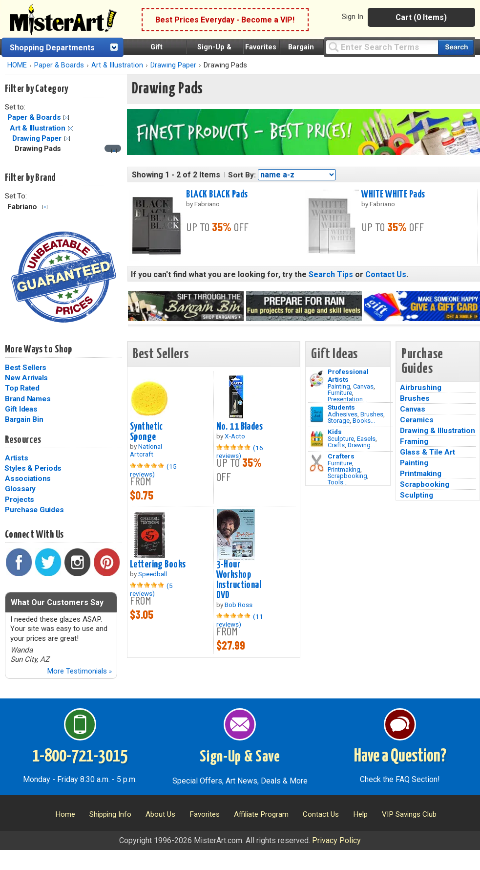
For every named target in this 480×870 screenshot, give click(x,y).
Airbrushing (420, 387)
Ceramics (417, 419)
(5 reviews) (151, 589)
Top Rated (22, 388)
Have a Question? (400, 756)
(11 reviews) (239, 620)
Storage (339, 420)
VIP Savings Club (409, 814)
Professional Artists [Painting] (348, 375)
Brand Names (27, 398)
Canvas (363, 386)
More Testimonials (79, 671)
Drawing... (361, 445)
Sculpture (341, 438)
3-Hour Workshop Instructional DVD (239, 580)
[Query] (382, 47)
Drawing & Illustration (437, 430)
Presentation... (347, 399)
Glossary (20, 488)
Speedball (152, 574)
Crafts (336, 445)
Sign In (352, 16)
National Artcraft (146, 450)
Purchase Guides (34, 509)
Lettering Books (158, 564)
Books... (364, 420)
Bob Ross (238, 605)
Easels (366, 438)
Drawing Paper (37, 138)
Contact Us (385, 274)
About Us (160, 814)
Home (65, 814)
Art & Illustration (117, 65)
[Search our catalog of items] (456, 47)
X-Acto (235, 436)
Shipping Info (110, 814)
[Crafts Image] (317, 439)
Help (360, 814)
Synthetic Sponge (146, 432)
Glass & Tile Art (427, 452)
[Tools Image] (317, 463)
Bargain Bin (24, 419)
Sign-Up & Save (240, 757)
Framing (414, 441)
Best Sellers (25, 367)
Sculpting (416, 495)
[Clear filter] (114, 151)
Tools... (338, 482)
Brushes (371, 414)
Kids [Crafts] (335, 431)
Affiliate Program (261, 814)
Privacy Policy (336, 840)
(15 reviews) (153, 470)
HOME (17, 65)
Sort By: (242, 175)
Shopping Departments (52, 47)
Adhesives (342, 414)
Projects (19, 499)
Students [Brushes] (341, 407)
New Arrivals (26, 377)
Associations (28, 478)
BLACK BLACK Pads (217, 194)
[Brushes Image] (317, 414)
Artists (16, 458)
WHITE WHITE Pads (393, 194)
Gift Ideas (21, 409)
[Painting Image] (317, 379)
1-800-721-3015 (79, 756)
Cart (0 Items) (421, 17)
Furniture (340, 392)
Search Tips (331, 274)
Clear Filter (66, 117)
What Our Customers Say (57, 602)
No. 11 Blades (239, 427)
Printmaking (344, 469)
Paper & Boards (59, 65)
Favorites (260, 47)
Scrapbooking (347, 475)
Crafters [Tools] (341, 456)
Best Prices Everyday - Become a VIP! (224, 19)
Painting (339, 386)
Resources (23, 440)
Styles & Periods (33, 468)
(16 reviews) (239, 451)
